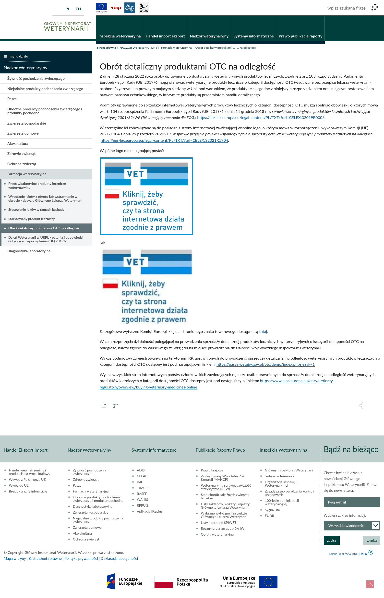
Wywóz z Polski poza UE (27, 480)
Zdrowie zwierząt (21, 154)
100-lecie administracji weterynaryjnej (282, 502)
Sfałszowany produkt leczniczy (31, 219)
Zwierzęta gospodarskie (26, 124)
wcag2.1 (144, 7)
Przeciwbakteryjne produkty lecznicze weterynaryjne (37, 186)
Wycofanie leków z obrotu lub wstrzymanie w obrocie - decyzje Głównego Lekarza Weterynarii (45, 199)
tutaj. (263, 332)
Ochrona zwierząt (21, 164)
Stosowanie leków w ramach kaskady (36, 210)
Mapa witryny (15, 559)
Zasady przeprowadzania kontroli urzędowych (289, 493)
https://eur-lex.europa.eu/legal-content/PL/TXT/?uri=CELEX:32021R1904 (164, 141)
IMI (139, 482)
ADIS (141, 470)
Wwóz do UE (19, 486)
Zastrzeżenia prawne (45, 559)
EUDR (269, 516)
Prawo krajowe (212, 470)
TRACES (143, 488)
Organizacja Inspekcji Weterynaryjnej (280, 484)
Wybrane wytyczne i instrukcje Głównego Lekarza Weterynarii (224, 515)
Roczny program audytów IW (222, 529)
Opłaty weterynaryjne (217, 535)
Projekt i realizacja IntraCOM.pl (348, 554)
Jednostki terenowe (279, 476)
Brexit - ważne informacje (28, 491)
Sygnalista (272, 510)
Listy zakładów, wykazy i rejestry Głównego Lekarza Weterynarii (225, 506)
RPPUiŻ (142, 506)
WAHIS (142, 500)
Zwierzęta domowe (23, 134)
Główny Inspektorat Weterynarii (289, 470)
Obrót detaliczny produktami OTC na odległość (44, 229)
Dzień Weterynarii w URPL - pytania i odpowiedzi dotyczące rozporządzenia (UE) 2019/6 (45, 240)
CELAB (142, 476)
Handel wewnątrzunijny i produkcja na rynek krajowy (29, 472)
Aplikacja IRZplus (150, 512)
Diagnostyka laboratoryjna (28, 251)
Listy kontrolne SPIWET (218, 523)
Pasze (12, 99)
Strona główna (106, 48)
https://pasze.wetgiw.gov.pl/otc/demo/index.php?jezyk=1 (265, 365)
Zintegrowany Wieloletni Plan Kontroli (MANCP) (223, 478)
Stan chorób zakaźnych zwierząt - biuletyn (226, 496)
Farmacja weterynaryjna (176, 48)
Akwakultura (17, 144)
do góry (370, 584)
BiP (115, 7)
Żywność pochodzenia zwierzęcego (36, 79)
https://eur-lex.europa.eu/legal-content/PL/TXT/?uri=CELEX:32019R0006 (260, 118)
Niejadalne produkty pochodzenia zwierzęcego (45, 89)
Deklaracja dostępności (119, 559)
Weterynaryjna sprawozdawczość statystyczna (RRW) (226, 487)
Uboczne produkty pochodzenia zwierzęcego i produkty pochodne (44, 111)
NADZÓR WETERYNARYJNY (138, 48)
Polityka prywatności (81, 559)
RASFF (142, 494)
